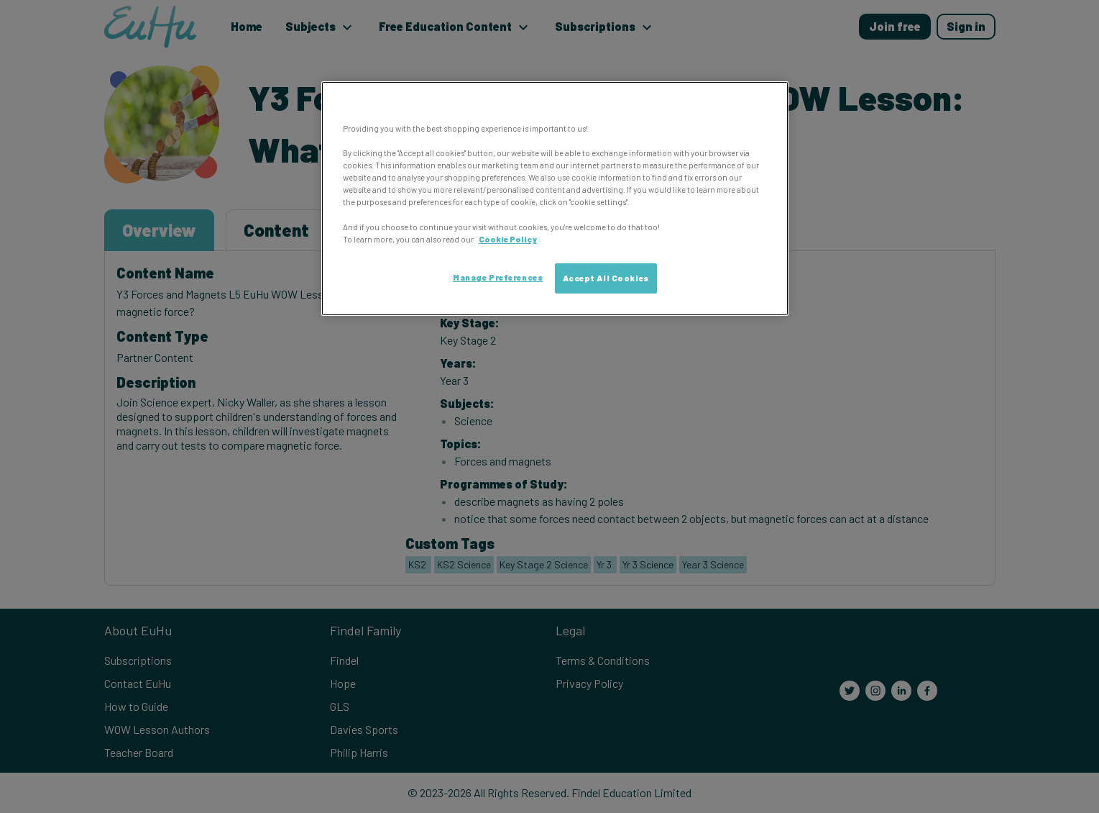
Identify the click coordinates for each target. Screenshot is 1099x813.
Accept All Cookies (606, 278)
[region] (554, 198)
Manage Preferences (498, 277)
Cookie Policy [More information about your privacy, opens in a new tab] (508, 239)
